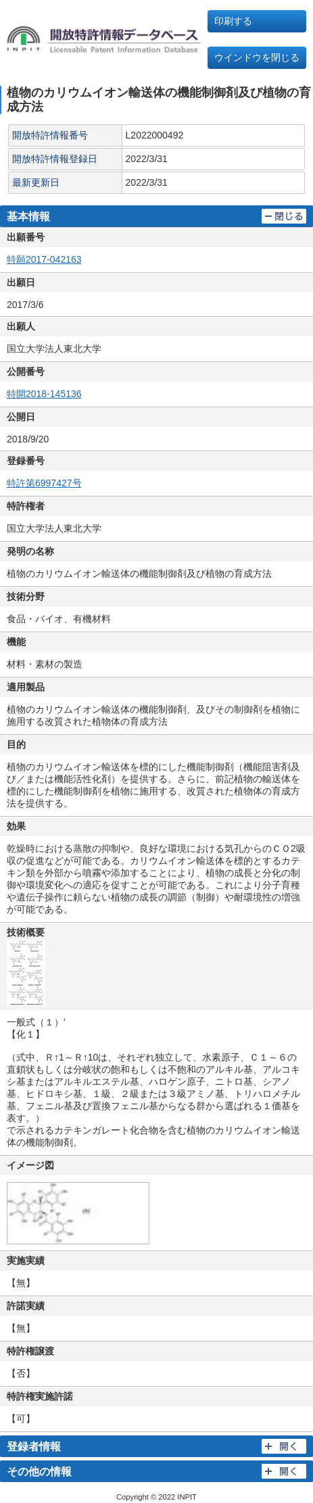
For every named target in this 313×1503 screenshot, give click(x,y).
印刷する (233, 21)
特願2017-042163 (44, 259)
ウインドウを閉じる (256, 57)
